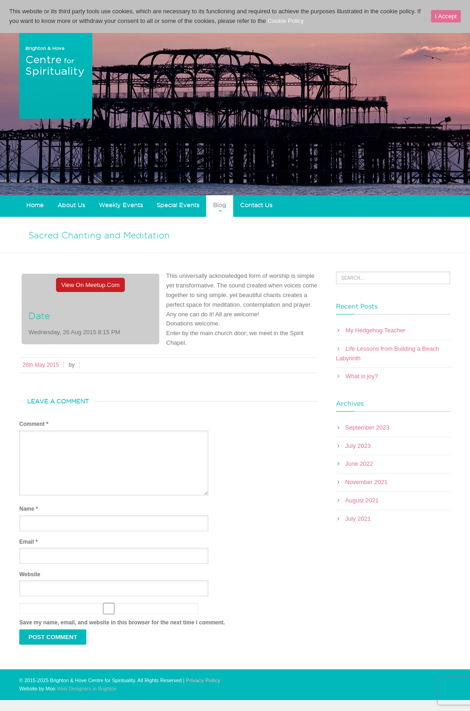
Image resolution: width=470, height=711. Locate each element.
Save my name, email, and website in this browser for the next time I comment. (122, 633)
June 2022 (359, 463)
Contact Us (256, 205)
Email (28, 553)
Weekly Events (121, 205)
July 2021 (358, 518)
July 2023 (358, 445)
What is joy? (362, 376)
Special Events (178, 205)
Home (35, 205)
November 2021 (366, 482)
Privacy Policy (203, 691)
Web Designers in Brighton (87, 699)
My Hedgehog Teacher (376, 330)
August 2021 (362, 500)
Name (28, 520)
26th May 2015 (40, 365)
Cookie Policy (286, 20)
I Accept (446, 16)
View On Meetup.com (91, 284)
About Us (71, 205)
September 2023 (367, 427)
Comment (33, 424)
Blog (219, 205)
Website (29, 585)
